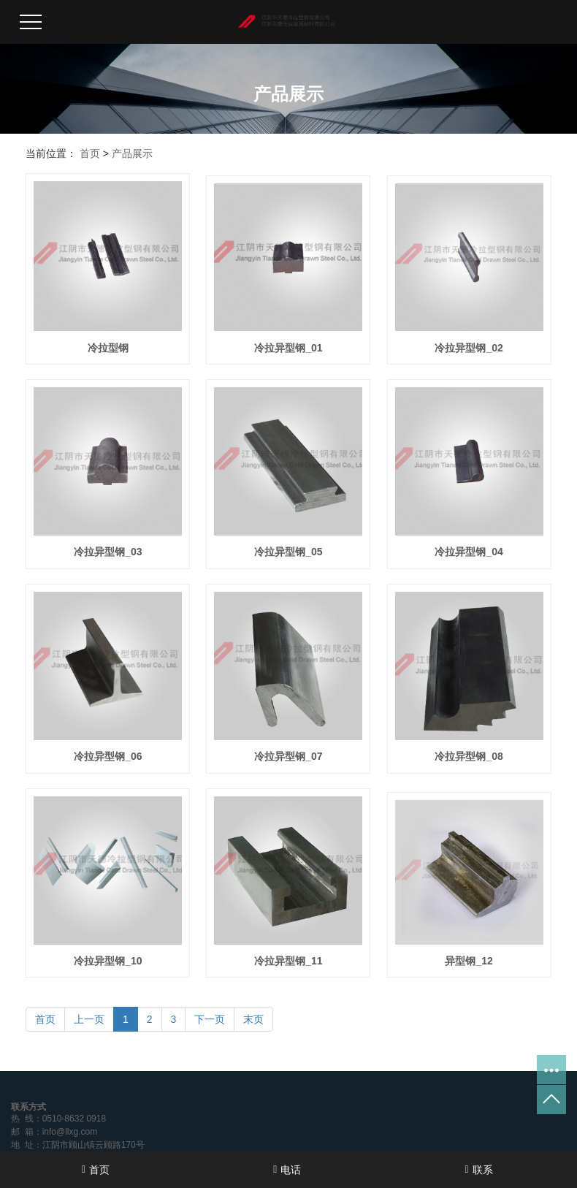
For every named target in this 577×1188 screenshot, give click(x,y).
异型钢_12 (468, 961)
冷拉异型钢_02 (469, 348)
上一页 (89, 1019)
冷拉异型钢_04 (469, 551)
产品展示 (132, 153)
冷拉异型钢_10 (108, 961)
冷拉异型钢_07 (288, 756)
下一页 (209, 1019)
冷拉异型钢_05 (288, 551)
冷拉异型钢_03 (108, 551)
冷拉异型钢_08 (469, 756)
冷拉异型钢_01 (288, 348)
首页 (90, 153)
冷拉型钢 (108, 348)
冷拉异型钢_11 (288, 961)
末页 (253, 1019)
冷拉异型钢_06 (108, 756)
